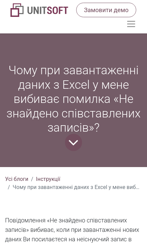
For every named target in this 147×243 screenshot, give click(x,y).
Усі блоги (16, 179)
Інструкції (48, 179)
